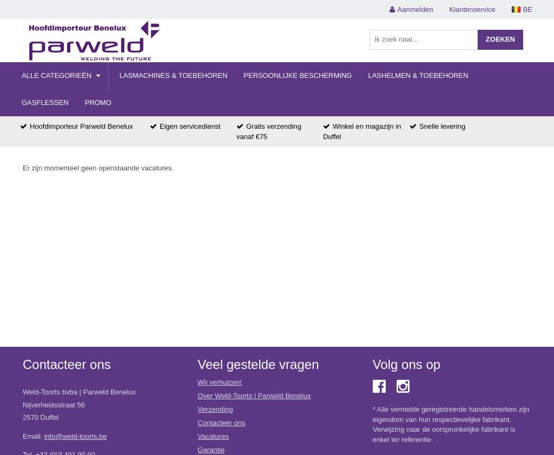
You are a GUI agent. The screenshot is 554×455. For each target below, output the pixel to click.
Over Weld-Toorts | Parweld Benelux (254, 396)
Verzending (215, 409)
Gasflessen (45, 102)
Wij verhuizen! (219, 382)
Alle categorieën (61, 75)
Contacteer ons (221, 423)
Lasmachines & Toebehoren (174, 75)
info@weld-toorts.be (75, 436)
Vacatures (213, 436)
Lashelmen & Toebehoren (418, 75)
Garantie (211, 450)
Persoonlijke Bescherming (297, 75)
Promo (98, 102)
